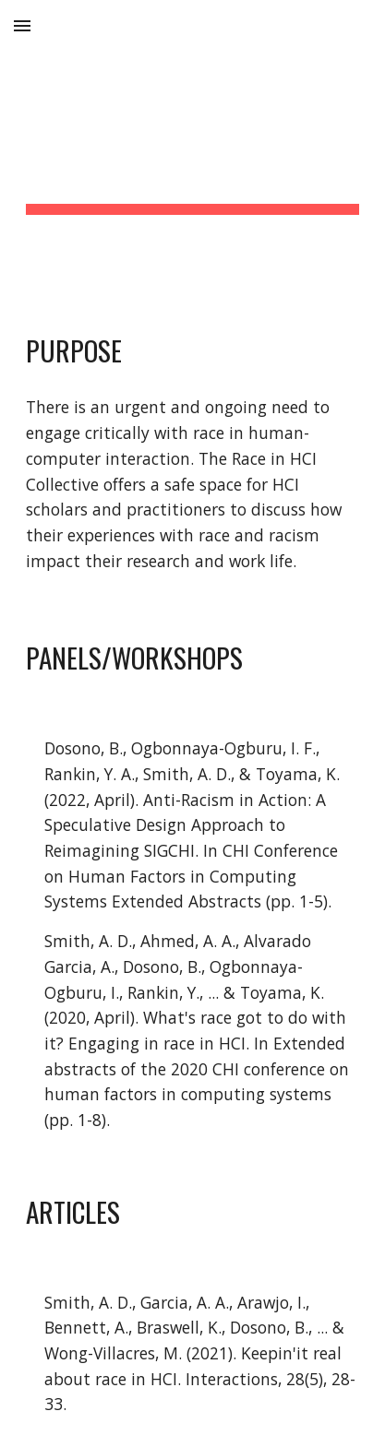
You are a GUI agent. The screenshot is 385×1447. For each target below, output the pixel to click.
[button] (22, 25)
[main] (192, 148)
